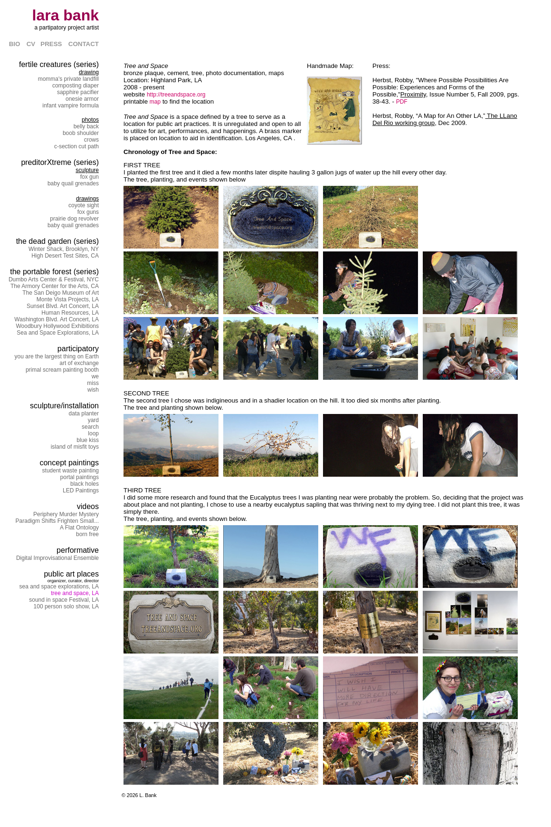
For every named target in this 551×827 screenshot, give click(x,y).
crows (91, 139)
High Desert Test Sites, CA (65, 255)
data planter (84, 413)
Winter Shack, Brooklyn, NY (63, 249)
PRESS (51, 44)
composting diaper (75, 85)
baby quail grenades (73, 183)
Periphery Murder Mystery (66, 514)
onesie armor (82, 99)
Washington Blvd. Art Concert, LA (56, 319)
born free (87, 534)
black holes (84, 484)
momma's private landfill (68, 79)
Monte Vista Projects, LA (68, 299)
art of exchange (79, 363)
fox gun (89, 176)
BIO (14, 44)
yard (93, 420)
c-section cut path (76, 146)
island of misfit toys (75, 446)
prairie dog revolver (74, 218)
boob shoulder (81, 133)
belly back (86, 126)
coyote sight (83, 205)
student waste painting (70, 470)
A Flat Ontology (79, 527)
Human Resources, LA (70, 312)
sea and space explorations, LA (59, 586)
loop (93, 433)
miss (93, 383)
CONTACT (83, 44)
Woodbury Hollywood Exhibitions (57, 326)
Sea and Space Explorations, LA (58, 332)
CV (34, 44)
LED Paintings (81, 490)
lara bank (65, 15)
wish (93, 389)
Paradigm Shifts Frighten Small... (57, 521)
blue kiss (87, 440)
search (90, 426)
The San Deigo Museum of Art (60, 292)
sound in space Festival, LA (64, 599)
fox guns (88, 212)
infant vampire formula (70, 105)
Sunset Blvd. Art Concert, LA (63, 306)
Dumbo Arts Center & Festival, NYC (54, 279)
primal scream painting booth (62, 369)
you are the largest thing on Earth (57, 356)
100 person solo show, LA (66, 606)
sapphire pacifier (78, 92)
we (95, 376)
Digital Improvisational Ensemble (57, 558)
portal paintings (79, 477)
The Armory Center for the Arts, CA (54, 286)
